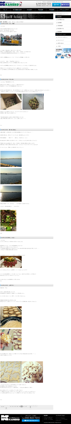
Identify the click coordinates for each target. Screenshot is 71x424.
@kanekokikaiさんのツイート (62, 14)
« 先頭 (6, 407)
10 (10, 406)
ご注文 (59, 46)
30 (15, 406)
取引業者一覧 (61, 28)
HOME (45, 417)
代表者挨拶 (60, 25)
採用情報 (63, 418)
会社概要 (60, 22)
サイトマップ (61, 40)
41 (23, 406)
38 (17, 406)
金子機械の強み (61, 19)
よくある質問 (64, 419)
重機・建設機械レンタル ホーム (7, 21)
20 (12, 406)
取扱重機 (60, 31)
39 (19, 406)
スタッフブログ (19, 21)
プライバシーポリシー (63, 37)
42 (26, 406)
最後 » (30, 407)
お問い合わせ (61, 43)
